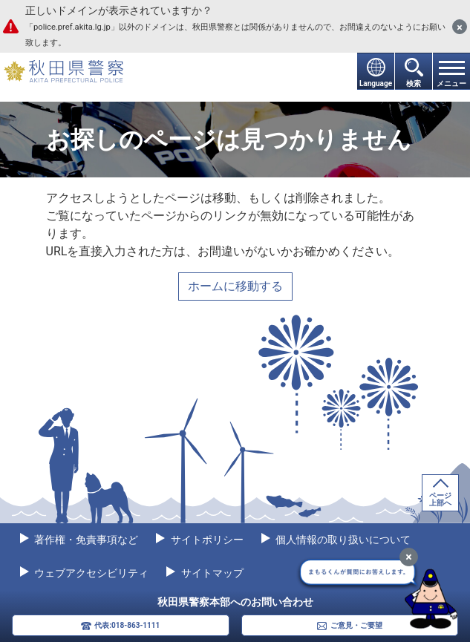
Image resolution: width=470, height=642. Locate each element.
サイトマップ (210, 573)
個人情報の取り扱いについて (342, 540)
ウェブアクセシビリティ (90, 573)
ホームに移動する (235, 286)
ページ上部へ (440, 499)
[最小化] (408, 557)
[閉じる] (459, 26)
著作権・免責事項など (85, 540)
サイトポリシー (205, 540)
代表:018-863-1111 (127, 625)
